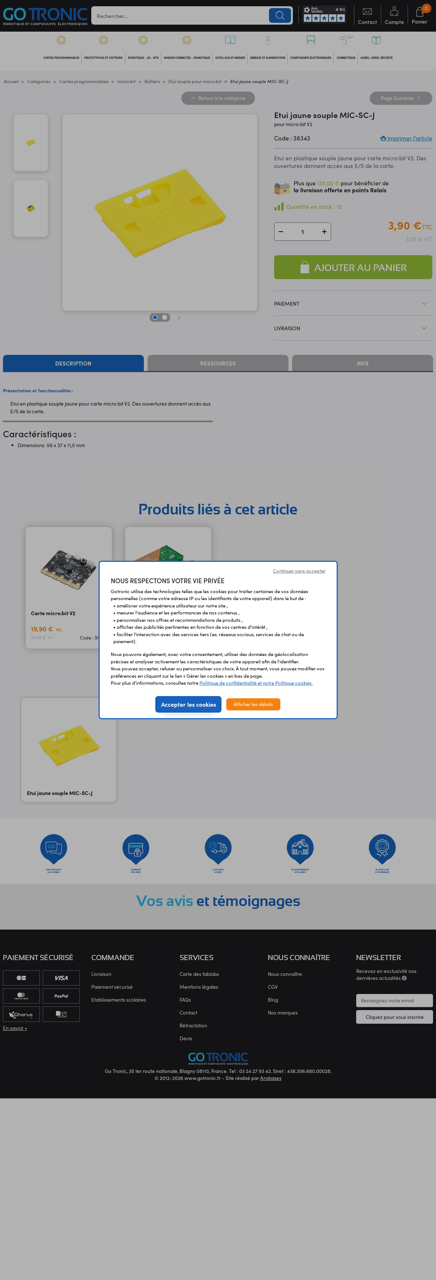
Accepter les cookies (188, 704)
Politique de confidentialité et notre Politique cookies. (256, 683)
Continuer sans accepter (299, 570)
